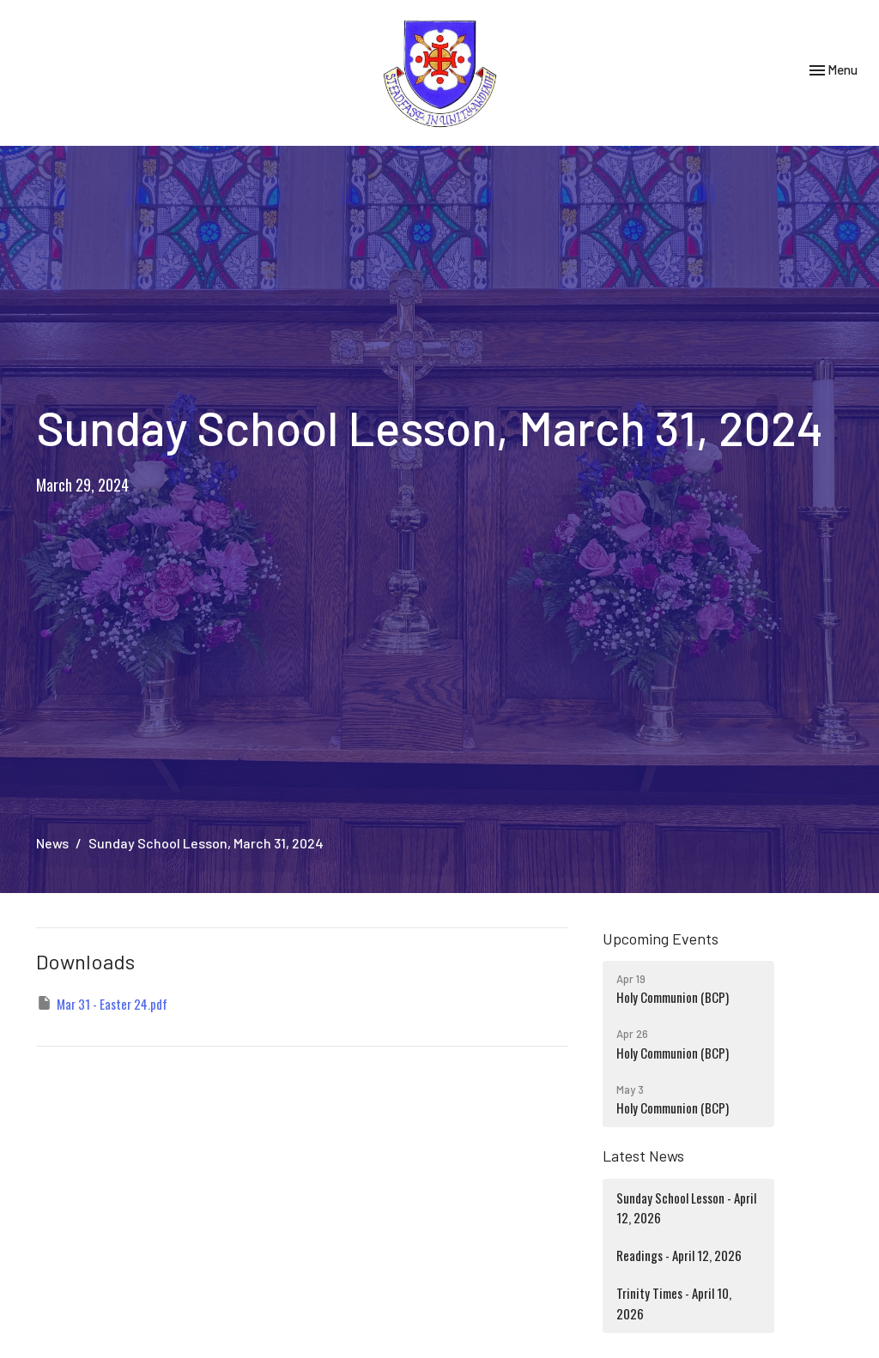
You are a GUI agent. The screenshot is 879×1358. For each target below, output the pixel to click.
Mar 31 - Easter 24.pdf (101, 1003)
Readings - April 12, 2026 (679, 1255)
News (52, 843)
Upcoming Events (660, 938)
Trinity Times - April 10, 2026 (673, 1302)
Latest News (643, 1155)
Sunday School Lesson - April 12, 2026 (686, 1207)
